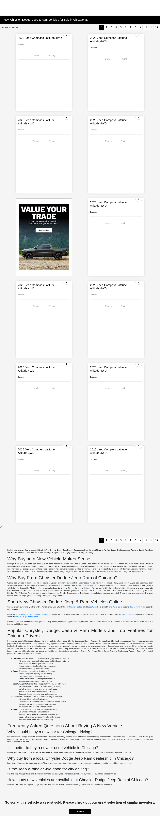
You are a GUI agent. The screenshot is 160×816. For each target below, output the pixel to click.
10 (145, 27)
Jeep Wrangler (93, 607)
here (129, 763)
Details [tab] (36, 55)
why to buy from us (92, 585)
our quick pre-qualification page (26, 617)
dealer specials (42, 614)
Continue (80, 811)
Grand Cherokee (113, 607)
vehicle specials (26, 614)
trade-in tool (126, 614)
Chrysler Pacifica (75, 607)
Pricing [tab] (51, 55)
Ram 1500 (133, 607)
